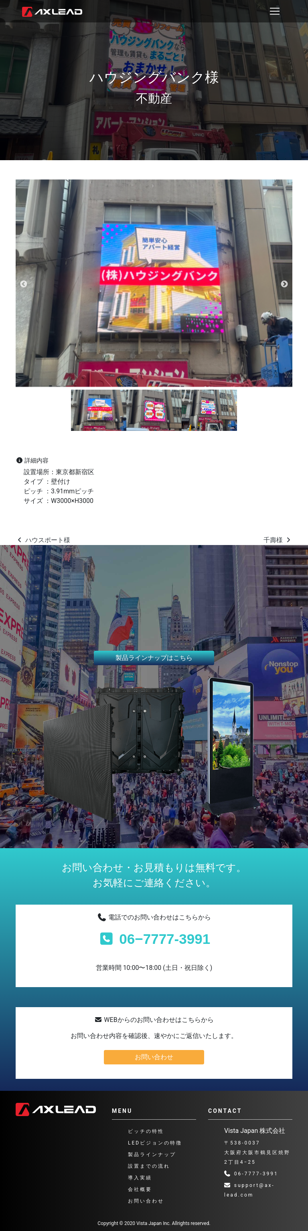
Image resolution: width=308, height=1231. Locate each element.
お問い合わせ (154, 1057)
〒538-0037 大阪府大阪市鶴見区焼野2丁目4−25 (257, 1152)
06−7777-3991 (154, 939)
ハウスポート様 (43, 540)
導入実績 (140, 1178)
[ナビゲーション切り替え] (274, 11)
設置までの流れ (149, 1166)
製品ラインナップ (152, 1154)
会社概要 (140, 1189)
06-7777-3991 (251, 1174)
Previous (24, 284)
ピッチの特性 (146, 1131)
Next (284, 284)
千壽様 (277, 540)
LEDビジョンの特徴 (155, 1143)
